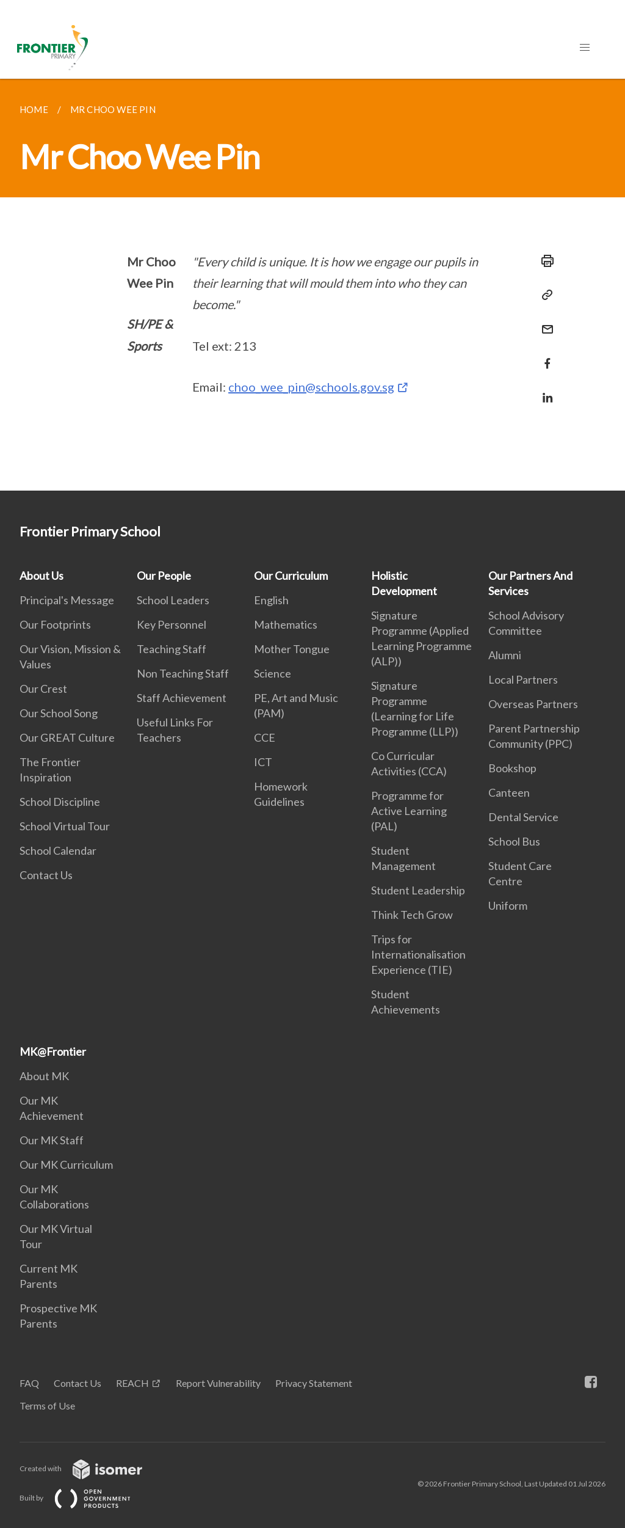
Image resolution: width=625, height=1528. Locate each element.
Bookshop (512, 768)
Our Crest (43, 688)
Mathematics (285, 624)
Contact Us (46, 875)
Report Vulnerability (218, 1383)
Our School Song (59, 713)
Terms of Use (47, 1405)
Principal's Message (67, 600)
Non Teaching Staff (183, 673)
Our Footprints (55, 624)
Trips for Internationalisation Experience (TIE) (418, 954)
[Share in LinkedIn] (543, 390)
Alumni (504, 655)
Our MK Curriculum (66, 1164)
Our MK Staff (52, 1140)
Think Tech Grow (412, 914)
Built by (85, 1497)
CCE (264, 737)
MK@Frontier (53, 1051)
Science (272, 673)
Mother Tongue (292, 649)
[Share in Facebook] (543, 356)
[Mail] (543, 321)
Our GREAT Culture (67, 737)
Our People (164, 575)
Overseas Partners (533, 704)
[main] (312, 285)
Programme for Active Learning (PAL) (409, 811)
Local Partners (523, 679)
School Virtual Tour (65, 826)
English (271, 600)
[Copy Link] (543, 295)
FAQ (29, 1383)
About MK (44, 1076)
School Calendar (58, 850)
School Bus (514, 841)
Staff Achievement (181, 697)
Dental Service (523, 817)
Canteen (509, 792)
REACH (132, 1383)
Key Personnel (171, 624)
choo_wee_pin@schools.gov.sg (311, 386)
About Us (41, 575)
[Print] (543, 261)
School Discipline (60, 801)
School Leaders (173, 600)
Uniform (507, 905)
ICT (263, 762)
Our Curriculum (291, 575)
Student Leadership (418, 890)
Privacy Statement (313, 1383)
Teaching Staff (171, 649)
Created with (91, 1468)
